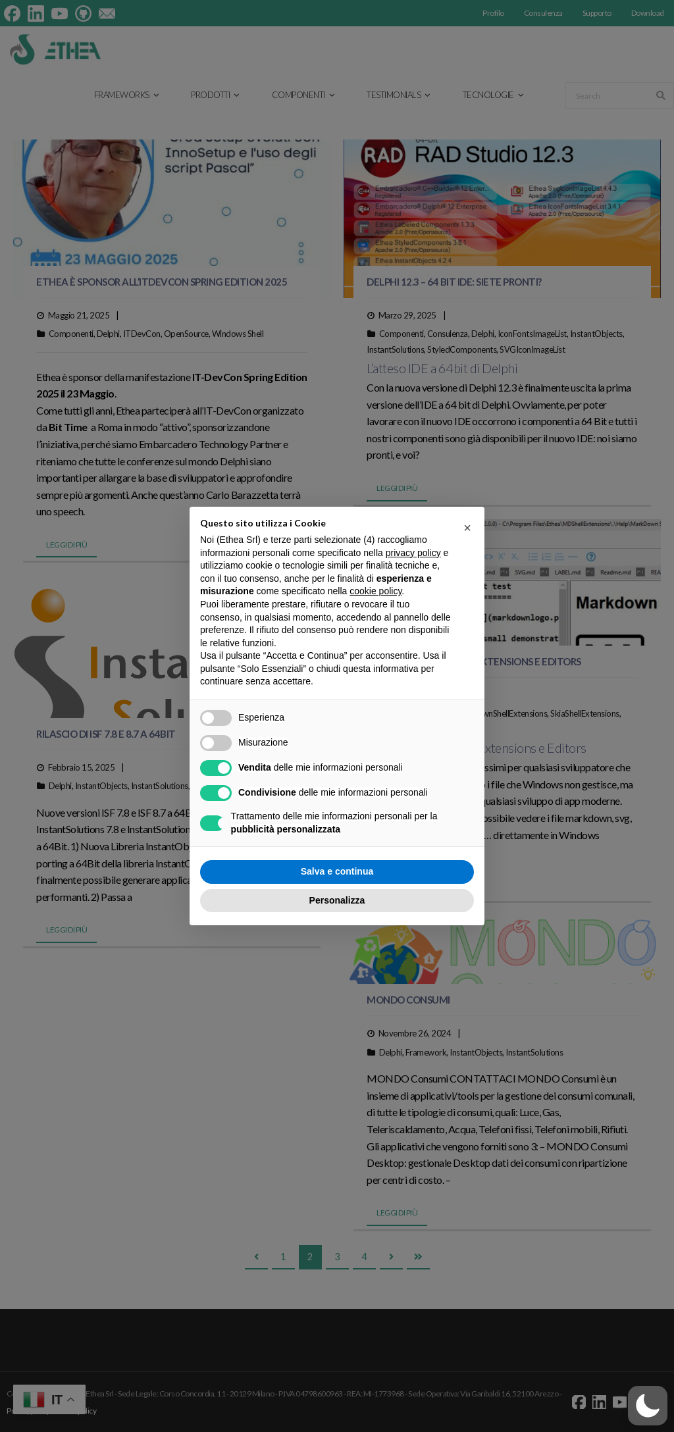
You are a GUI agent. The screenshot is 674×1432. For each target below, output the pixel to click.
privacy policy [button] (413, 553)
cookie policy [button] (376, 591)
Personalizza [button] (337, 900)
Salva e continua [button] (337, 871)
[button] (647, 1405)
